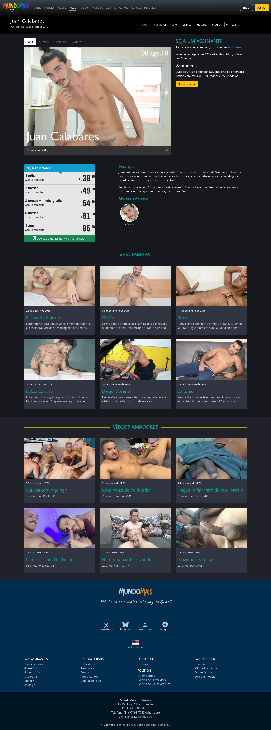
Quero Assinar (204, 672)
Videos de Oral (33, 672)
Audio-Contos (89, 676)
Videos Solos (32, 668)
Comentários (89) (37, 150)
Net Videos (88, 664)
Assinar (262, 8)
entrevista (232, 24)
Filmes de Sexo (33, 664)
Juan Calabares (129, 224)
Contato (136, 8)
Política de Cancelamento (154, 684)
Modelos (97, 8)
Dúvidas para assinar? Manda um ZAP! (59, 238)
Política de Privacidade (152, 680)
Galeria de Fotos (91, 681)
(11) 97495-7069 (134, 712)
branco (187, 24)
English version (135, 647)
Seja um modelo (205, 676)
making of (159, 24)
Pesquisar (150, 8)
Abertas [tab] (44, 42)
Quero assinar (187, 84)
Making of (30, 685)
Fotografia (30, 676)
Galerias (111, 8)
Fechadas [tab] (61, 42)
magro (216, 24)
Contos (123, 8)
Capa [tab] (29, 42)
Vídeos (61, 8)
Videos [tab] (77, 42)
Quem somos (146, 676)
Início (37, 8)
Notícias (49, 8)
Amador (84, 8)
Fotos (72, 8)
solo (174, 24)
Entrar (246, 8)
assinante (234, 47)
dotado (202, 24)
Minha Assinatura (206, 668)
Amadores (87, 668)
